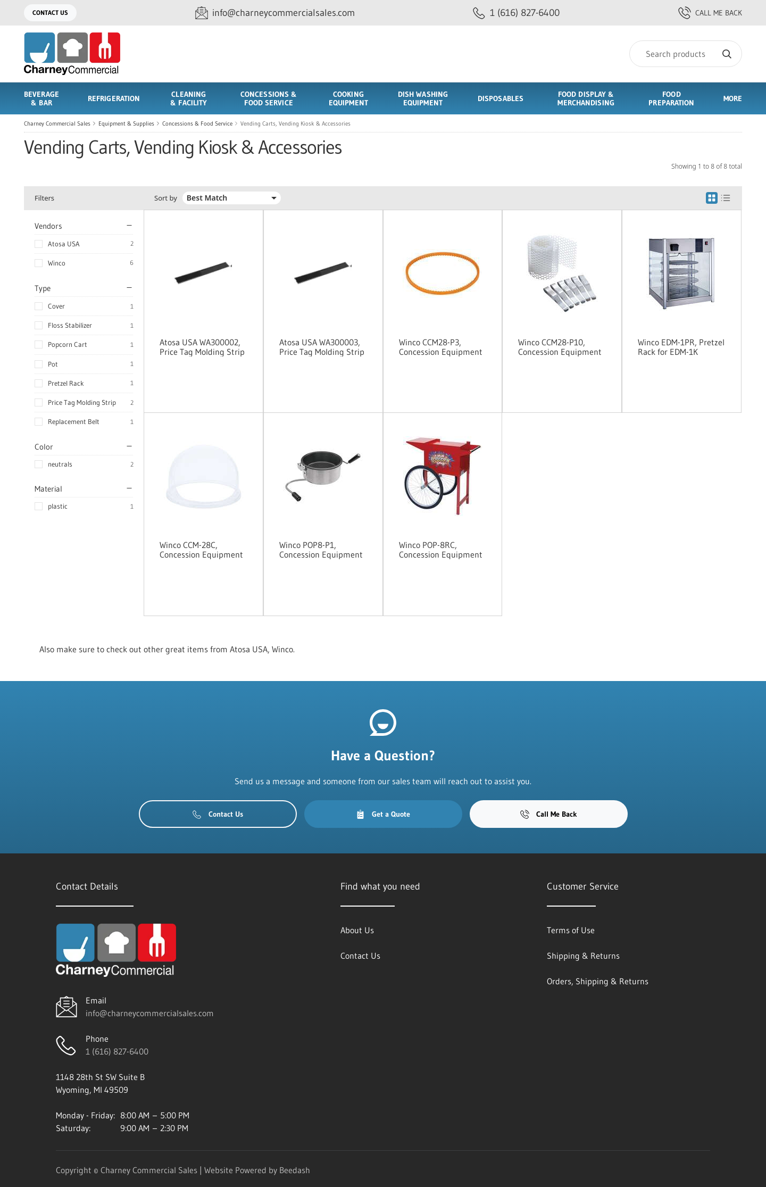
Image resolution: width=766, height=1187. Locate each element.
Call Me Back (710, 12)
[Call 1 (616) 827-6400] (516, 13)
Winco (56, 263)
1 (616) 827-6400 (117, 1051)
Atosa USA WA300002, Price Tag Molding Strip (202, 346)
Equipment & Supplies (126, 123)
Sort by (165, 198)
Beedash (294, 1170)
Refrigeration (114, 98)
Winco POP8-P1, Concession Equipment (321, 549)
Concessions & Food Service (197, 123)
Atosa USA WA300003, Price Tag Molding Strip (321, 346)
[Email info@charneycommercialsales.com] (275, 13)
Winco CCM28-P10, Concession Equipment (560, 346)
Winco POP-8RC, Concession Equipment (440, 549)
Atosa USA (64, 243)
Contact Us (50, 12)
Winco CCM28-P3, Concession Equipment (440, 346)
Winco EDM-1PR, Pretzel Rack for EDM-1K (681, 346)
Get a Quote (383, 814)
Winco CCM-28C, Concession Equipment (201, 549)
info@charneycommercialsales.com (150, 1013)
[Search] (685, 53)
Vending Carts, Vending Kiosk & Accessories (295, 123)
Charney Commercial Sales (57, 123)
